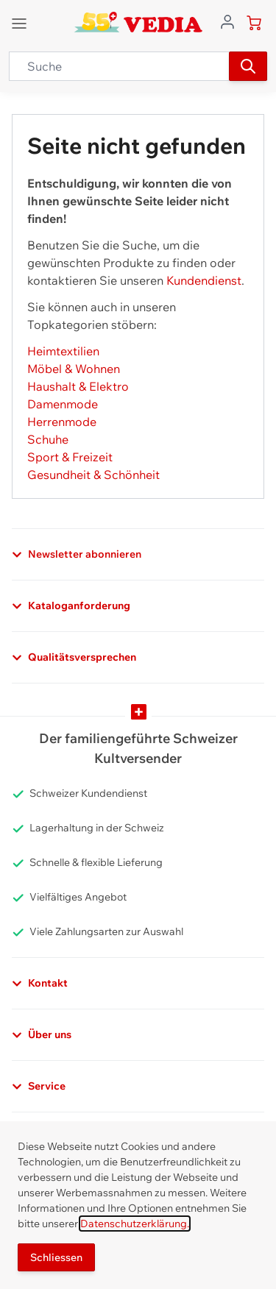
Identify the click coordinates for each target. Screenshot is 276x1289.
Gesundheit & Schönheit (93, 474)
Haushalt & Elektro (78, 386)
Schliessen (56, 1257)
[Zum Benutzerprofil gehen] (227, 20)
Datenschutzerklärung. (134, 1223)
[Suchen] (248, 66)
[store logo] (138, 22)
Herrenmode (61, 421)
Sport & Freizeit (70, 457)
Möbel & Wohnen (73, 368)
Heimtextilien (63, 351)
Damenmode (62, 404)
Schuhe (47, 439)
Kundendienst (203, 280)
